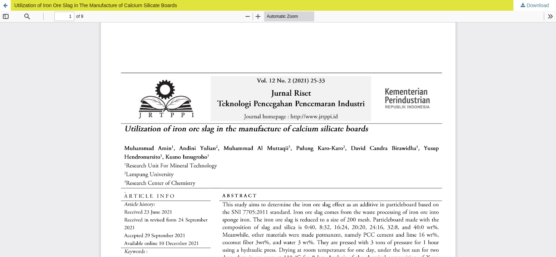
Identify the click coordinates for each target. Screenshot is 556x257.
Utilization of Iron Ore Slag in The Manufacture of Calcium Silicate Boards (95, 5)
